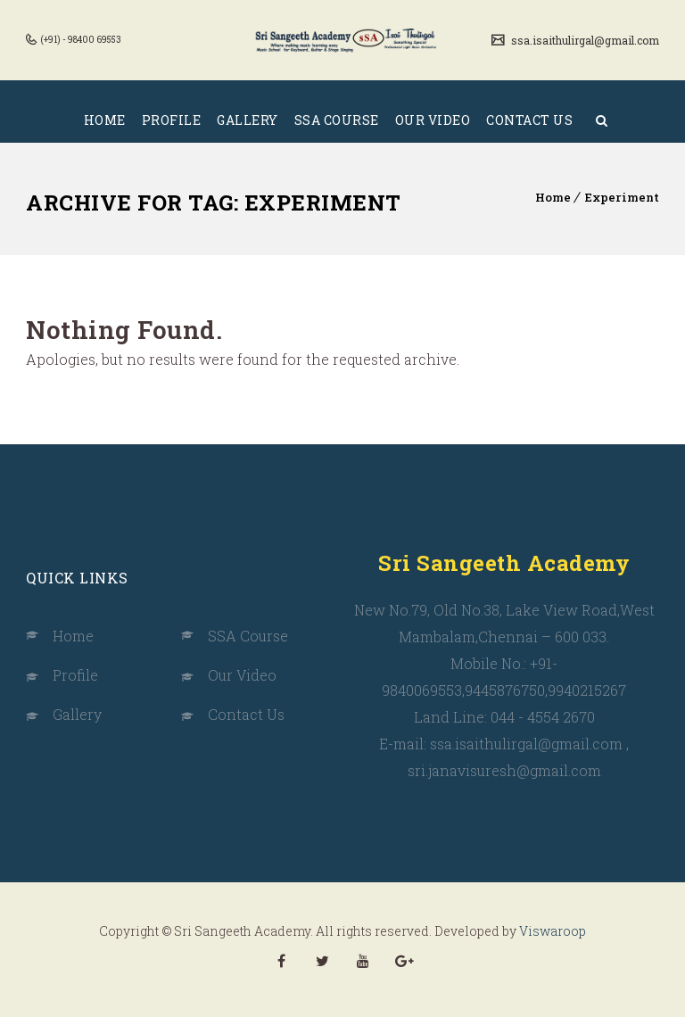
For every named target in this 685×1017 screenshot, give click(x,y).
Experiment (622, 197)
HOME (105, 120)
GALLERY (247, 120)
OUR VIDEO (433, 120)
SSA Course (248, 635)
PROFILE (172, 120)
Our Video (242, 675)
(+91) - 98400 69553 (79, 39)
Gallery (77, 714)
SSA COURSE (336, 120)
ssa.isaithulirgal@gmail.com (583, 40)
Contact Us (246, 714)
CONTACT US (529, 120)
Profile (75, 675)
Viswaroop (552, 930)
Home (553, 197)
